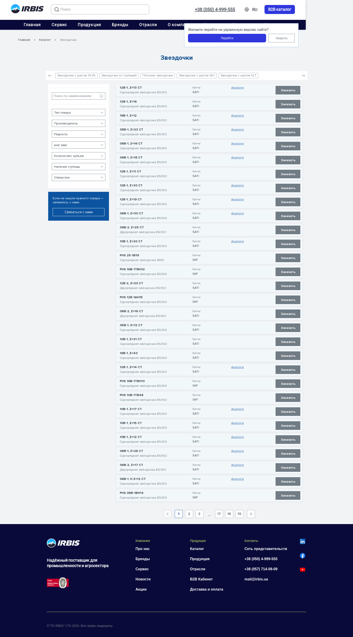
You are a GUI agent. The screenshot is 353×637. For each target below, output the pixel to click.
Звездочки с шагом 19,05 (76, 73)
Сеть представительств (265, 547)
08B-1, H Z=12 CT (133, 477)
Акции (141, 587)
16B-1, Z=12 (128, 113)
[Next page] (251, 512)
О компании (203, 24)
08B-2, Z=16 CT (131, 309)
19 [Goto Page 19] (239, 512)
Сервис (83, 24)
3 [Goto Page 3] (199, 512)
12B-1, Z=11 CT (130, 169)
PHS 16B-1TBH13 (132, 379)
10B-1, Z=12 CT (131, 435)
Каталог (45, 37)
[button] (303, 73)
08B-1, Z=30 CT (131, 211)
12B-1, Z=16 (128, 99)
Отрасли (171, 24)
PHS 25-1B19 (129, 253)
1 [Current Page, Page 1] (178, 512)
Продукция (113, 24)
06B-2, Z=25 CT (132, 225)
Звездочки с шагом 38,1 (197, 73)
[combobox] (106, 9)
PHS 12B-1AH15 (131, 295)
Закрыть (329, 38)
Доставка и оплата (206, 587)
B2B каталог (327, 9)
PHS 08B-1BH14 (132, 491)
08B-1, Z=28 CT (131, 449)
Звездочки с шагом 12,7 (238, 73)
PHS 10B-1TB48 (131, 393)
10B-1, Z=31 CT (131, 337)
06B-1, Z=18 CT (131, 155)
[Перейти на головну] (27, 9)
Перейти (274, 38)
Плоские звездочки (158, 73)
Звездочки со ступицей (119, 73)
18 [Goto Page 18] (229, 512)
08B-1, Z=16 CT (131, 141)
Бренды (144, 24)
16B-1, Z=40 (129, 351)
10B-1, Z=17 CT (131, 407)
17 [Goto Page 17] (219, 512)
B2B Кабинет (201, 577)
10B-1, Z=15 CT (131, 421)
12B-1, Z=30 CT (131, 183)
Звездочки (68, 37)
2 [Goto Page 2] (189, 512)
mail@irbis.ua (256, 577)
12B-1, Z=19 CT (131, 197)
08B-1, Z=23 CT (131, 127)
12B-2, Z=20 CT (131, 281)
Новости (143, 577)
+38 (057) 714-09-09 (260, 567)
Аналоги (237, 85)
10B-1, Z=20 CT (131, 239)
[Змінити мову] (302, 9)
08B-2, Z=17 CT (131, 463)
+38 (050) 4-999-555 (262, 9)
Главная (55, 24)
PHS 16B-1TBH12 (132, 267)
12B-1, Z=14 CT (131, 365)
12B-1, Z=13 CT (131, 85)
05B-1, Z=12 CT (131, 323)
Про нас (143, 547)
